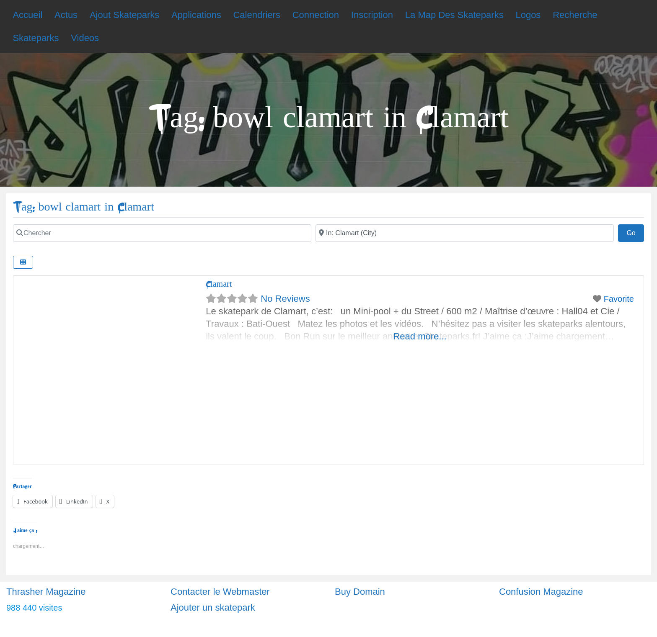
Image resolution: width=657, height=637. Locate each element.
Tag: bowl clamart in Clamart (83, 207)
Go (635, 231)
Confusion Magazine (541, 591)
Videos (85, 38)
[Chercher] (162, 233)
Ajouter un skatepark (213, 607)
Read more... (419, 336)
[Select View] (23, 262)
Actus (66, 15)
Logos (528, 15)
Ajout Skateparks (124, 15)
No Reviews (285, 298)
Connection (315, 15)
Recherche (575, 15)
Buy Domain (360, 591)
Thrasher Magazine (46, 591)
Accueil (27, 15)
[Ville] (465, 233)
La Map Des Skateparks (454, 15)
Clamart (219, 284)
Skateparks (36, 38)
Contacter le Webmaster (220, 591)
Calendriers (256, 15)
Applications (196, 15)
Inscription (372, 15)
